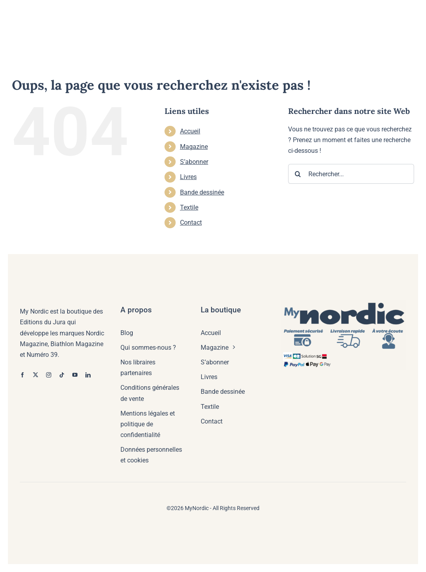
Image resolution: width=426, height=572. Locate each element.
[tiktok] (61, 374)
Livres (188, 177)
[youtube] (74, 374)
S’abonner (194, 162)
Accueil (190, 131)
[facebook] (22, 374)
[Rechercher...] (351, 174)
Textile (189, 207)
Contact (191, 222)
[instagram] (48, 374)
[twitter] (35, 374)
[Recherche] (298, 174)
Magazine (194, 146)
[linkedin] (88, 374)
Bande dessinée (202, 192)
